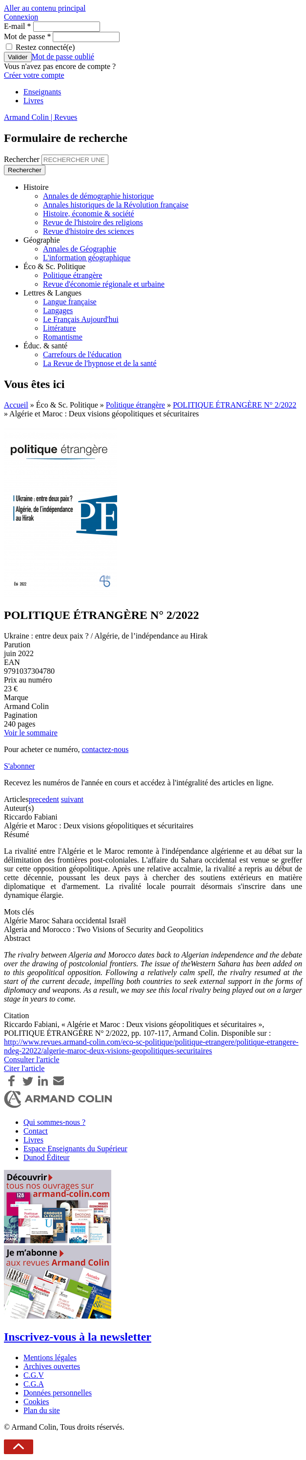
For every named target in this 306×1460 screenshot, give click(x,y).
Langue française (70, 301)
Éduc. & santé (45, 346)
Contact (35, 1131)
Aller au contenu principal (45, 8)
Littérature (59, 328)
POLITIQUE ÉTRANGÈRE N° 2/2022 (234, 405)
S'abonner (19, 766)
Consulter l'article (32, 1059)
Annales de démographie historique (98, 196)
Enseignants (42, 92)
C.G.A (33, 1384)
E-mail (17, 26)
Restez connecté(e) (45, 47)
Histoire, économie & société (88, 213)
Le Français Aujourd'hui (81, 319)
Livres (33, 100)
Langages (58, 310)
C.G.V (33, 1375)
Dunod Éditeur (46, 1157)
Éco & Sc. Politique (54, 266)
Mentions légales (50, 1357)
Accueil (16, 405)
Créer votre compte (34, 75)
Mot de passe (27, 36)
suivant (72, 799)
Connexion (21, 17)
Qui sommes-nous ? (54, 1122)
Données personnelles (57, 1393)
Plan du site (41, 1410)
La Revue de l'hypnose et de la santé (100, 363)
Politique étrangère (72, 275)
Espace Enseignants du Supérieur (75, 1148)
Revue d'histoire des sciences (88, 231)
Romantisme (62, 337)
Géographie (41, 240)
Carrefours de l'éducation (82, 354)
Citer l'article (24, 1068)
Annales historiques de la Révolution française (115, 205)
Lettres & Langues (52, 293)
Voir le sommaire (31, 733)
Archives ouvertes (51, 1366)
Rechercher (22, 159)
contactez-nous (105, 749)
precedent (44, 799)
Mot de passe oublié (63, 56)
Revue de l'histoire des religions (93, 222)
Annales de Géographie (79, 249)
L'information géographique (86, 257)
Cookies (36, 1401)
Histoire (36, 187)
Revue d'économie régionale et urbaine (103, 284)
